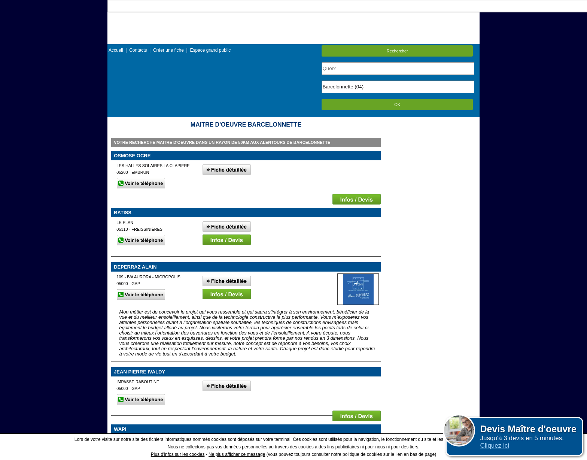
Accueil (116, 50)
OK (397, 104)
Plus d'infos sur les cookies (178, 454)
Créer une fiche (168, 50)
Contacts (138, 50)
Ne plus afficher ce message (237, 454)
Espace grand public (210, 50)
